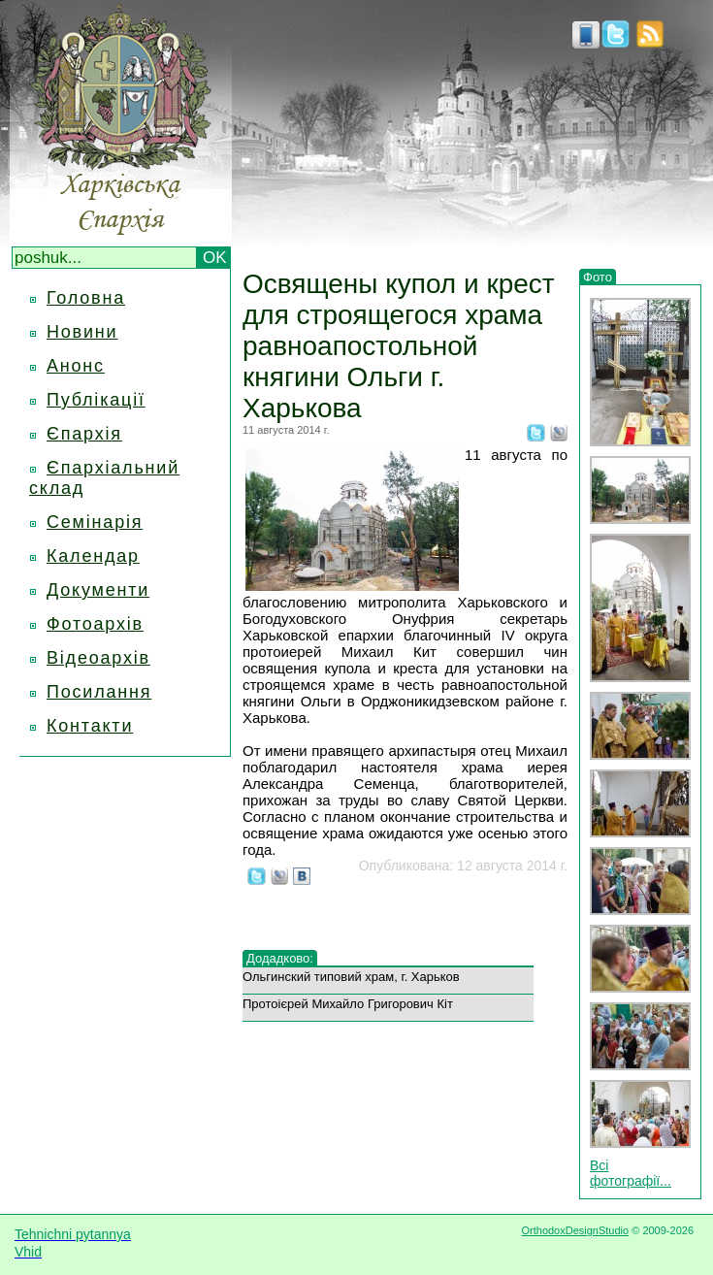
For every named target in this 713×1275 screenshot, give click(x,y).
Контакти (90, 726)
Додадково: (279, 958)
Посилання (99, 692)
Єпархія (84, 433)
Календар (93, 556)
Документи (98, 590)
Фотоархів (95, 624)
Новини (82, 332)
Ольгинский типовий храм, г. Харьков (351, 976)
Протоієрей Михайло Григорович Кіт (348, 1004)
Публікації (96, 399)
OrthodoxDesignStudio (575, 1230)
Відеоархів (98, 658)
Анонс (76, 366)
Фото (597, 277)
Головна (86, 298)
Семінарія (95, 522)
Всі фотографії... (630, 1173)
